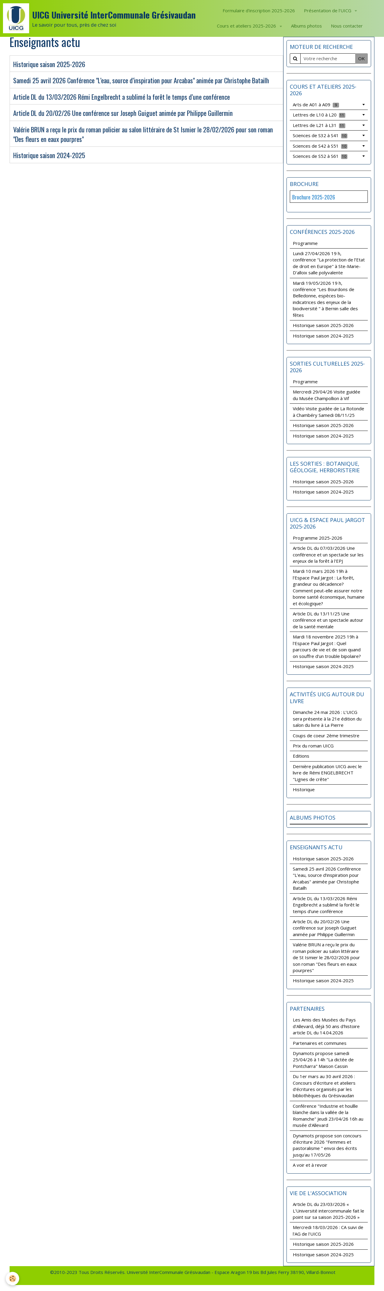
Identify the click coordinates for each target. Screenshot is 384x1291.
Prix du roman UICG (313, 746)
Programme (305, 243)
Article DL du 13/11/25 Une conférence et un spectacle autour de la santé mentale (328, 620)
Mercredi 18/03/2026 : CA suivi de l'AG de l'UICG (328, 1230)
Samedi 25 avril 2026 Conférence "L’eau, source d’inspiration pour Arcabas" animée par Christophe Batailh (141, 80)
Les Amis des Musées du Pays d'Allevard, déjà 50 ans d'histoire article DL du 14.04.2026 (326, 1026)
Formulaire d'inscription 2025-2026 (259, 10)
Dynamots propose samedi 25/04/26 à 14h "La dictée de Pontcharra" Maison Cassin (323, 1059)
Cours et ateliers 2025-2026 (247, 26)
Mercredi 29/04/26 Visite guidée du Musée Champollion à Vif (326, 395)
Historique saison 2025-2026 (49, 64)
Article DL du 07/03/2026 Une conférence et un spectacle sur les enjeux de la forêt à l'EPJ (328, 554)
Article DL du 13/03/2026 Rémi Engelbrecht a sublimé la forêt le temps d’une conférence (121, 97)
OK (361, 58)
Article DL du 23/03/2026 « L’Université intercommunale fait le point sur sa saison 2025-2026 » (328, 1210)
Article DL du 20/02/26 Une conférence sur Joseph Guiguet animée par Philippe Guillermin (123, 113)
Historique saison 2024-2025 (49, 155)
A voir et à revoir (310, 1165)
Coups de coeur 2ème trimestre (326, 735)
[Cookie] (13, 1278)
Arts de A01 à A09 (316, 105)
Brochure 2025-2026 (313, 197)
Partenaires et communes (319, 1043)
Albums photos (306, 26)
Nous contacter (347, 26)
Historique (304, 789)
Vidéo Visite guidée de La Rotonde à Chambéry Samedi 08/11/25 (328, 411)
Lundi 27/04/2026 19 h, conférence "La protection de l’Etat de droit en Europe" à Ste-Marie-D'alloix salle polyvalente (329, 263)
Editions (301, 756)
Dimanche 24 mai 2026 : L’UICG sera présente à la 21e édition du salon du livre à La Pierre (327, 718)
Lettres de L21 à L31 (319, 125)
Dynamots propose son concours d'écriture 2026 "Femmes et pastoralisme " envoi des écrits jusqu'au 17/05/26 (327, 1145)
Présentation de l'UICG (328, 10)
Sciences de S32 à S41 (320, 135)
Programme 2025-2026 (317, 538)
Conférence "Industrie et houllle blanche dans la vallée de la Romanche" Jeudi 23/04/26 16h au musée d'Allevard (328, 1115)
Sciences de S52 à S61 (320, 156)
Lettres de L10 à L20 (319, 115)
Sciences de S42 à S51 (320, 146)
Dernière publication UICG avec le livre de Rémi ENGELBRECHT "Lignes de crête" (327, 772)
